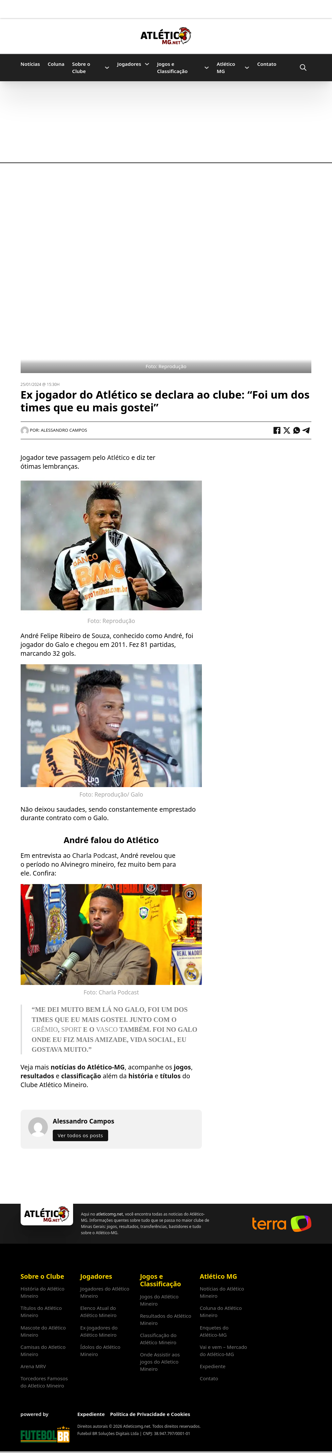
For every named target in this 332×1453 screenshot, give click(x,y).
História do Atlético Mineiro (43, 1292)
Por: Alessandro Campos (54, 430)
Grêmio (45, 1029)
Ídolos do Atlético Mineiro (100, 1350)
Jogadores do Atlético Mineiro (104, 1292)
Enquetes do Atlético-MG (214, 1331)
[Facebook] (277, 430)
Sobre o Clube (81, 67)
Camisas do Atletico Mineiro (43, 1350)
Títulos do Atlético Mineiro (41, 1311)
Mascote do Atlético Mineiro (43, 1331)
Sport (71, 1029)
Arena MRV (33, 1366)
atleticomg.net (109, 1214)
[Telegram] (306, 430)
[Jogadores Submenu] (147, 64)
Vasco (107, 1029)
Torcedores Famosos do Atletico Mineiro (44, 1382)
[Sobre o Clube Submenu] (107, 67)
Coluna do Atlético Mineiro (221, 1311)
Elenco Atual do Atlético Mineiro (98, 1311)
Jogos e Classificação (172, 67)
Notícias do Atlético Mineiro (222, 1292)
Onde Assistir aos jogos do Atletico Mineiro (160, 1361)
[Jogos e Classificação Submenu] (206, 67)
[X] (287, 430)
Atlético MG (226, 67)
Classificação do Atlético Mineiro (158, 1339)
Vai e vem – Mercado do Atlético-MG (223, 1350)
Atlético (118, 457)
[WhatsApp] (297, 430)
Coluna (56, 64)
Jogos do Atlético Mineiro (159, 1300)
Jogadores (129, 64)
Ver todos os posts (80, 1135)
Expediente (212, 1366)
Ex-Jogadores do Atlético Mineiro (99, 1331)
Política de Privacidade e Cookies (150, 1414)
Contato (267, 64)
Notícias (30, 64)
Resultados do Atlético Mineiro (165, 1319)
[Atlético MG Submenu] (246, 67)
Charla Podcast (94, 855)
